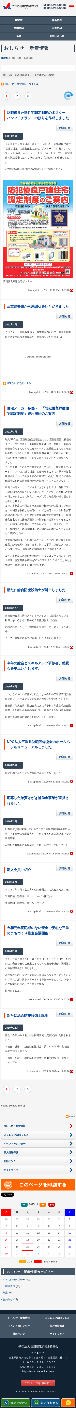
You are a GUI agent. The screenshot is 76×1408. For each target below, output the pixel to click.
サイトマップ (57, 1333)
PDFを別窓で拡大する (18, 383)
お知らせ (64, 128)
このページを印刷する (38, 1383)
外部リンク (19, 1333)
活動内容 (57, 28)
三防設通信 (9, 1286)
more (72, 1116)
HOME (19, 20)
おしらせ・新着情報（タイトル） (22, 83)
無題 (5, 1292)
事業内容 (19, 28)
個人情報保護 (57, 1325)
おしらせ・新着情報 (19, 1317)
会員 (18, 36)
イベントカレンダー (19, 1325)
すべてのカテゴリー (14, 1279)
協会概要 (57, 20)
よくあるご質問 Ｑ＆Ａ (57, 1317)
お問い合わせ (57, 36)
